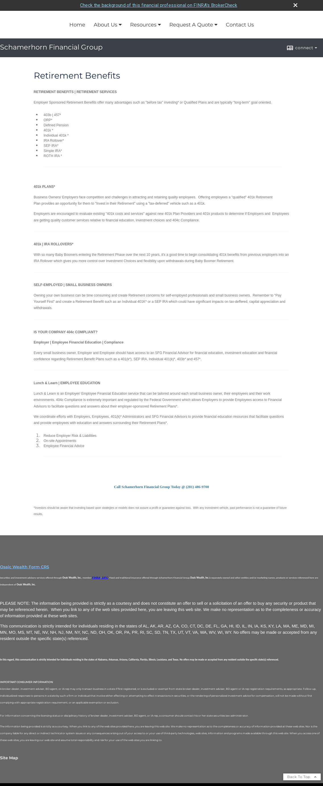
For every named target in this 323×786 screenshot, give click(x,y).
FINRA (96, 577)
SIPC (105, 577)
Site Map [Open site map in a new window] (9, 757)
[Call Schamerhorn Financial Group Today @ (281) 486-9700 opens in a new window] (161, 486)
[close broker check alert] (295, 5)
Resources (143, 25)
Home (77, 25)
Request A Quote (191, 25)
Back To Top (302, 777)
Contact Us (240, 25)
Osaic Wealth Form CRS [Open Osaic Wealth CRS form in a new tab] (24, 566)
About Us (105, 25)
